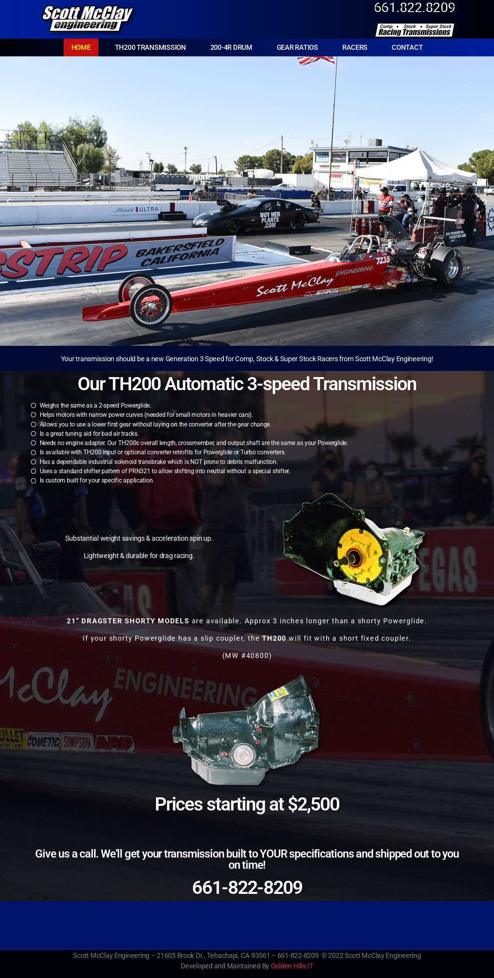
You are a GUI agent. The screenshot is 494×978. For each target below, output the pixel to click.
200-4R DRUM (231, 47)
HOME (81, 47)
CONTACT (407, 47)
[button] (9, 201)
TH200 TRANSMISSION (150, 47)
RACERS (354, 47)
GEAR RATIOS (297, 47)
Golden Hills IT (292, 966)
